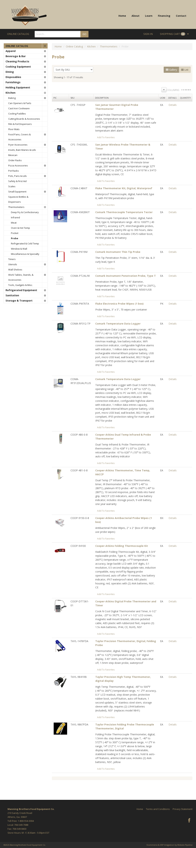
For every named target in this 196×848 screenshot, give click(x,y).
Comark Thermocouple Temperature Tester (124, 212)
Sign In (148, 34)
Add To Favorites (106, 137)
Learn (148, 15)
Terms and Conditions (158, 809)
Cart (172, 34)
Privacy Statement (182, 809)
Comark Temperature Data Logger (118, 323)
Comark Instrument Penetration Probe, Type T (125, 275)
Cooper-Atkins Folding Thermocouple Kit (121, 546)
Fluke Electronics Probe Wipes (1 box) (119, 303)
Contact (181, 15)
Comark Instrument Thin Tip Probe (117, 252)
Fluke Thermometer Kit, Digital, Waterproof (123, 188)
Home (122, 15)
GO (84, 34)
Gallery (171, 69)
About (135, 15)
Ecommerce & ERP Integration (160, 845)
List (184, 69)
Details (173, 105)
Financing (164, 15)
